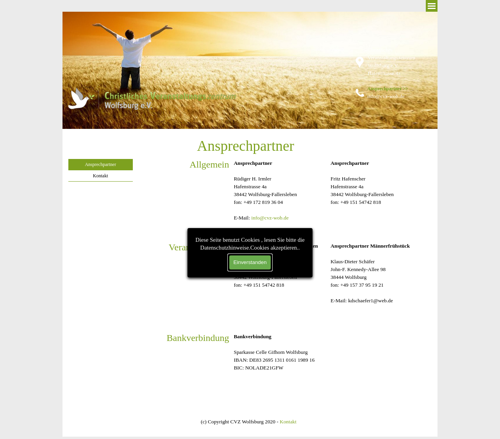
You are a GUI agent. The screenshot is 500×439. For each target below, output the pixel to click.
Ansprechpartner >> (387, 88)
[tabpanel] (398, 69)
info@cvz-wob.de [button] (270, 218)
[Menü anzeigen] (432, 6)
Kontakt (100, 175)
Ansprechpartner (100, 164)
